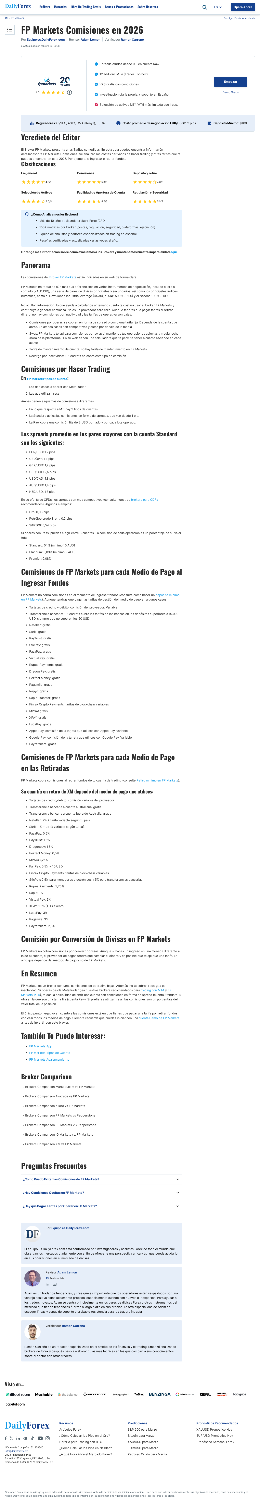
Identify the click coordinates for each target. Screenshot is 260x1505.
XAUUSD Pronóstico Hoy (214, 1429)
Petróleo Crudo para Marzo (147, 1454)
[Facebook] (6, 1438)
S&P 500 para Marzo (142, 1429)
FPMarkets (17, 18)
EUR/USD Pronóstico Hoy (214, 1436)
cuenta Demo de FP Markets (159, 1018)
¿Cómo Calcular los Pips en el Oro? (84, 1436)
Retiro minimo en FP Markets (157, 780)
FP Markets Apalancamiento (49, 1059)
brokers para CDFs (144, 500)
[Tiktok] (32, 1438)
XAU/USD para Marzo (143, 1442)
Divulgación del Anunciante (239, 18)
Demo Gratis (230, 92)
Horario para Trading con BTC (80, 1442)
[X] (11, 1438)
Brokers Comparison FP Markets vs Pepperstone (60, 1115)
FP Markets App (40, 1046)
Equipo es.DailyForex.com (70, 1228)
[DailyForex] (27, 1426)
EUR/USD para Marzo (143, 1448)
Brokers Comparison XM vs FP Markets (53, 1144)
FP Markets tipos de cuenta (47, 379)
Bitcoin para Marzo (141, 1436)
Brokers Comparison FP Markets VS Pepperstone (60, 1125)
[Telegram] (25, 1438)
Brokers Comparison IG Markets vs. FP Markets (59, 1134)
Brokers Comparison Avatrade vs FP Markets (57, 1096)
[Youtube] (40, 1438)
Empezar (230, 82)
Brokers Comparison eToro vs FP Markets (55, 1106)
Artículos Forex (70, 1429)
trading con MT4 (152, 990)
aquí (173, 252)
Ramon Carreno (73, 1326)
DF (6, 18)
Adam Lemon (67, 1272)
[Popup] (69, 92)
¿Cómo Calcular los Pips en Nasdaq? (85, 1448)
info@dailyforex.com (16, 1451)
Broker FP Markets (62, 277)
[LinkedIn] (18, 1438)
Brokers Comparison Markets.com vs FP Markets (60, 1087)
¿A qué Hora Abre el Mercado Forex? (85, 1454)
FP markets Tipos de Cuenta (49, 1053)
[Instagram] (48, 1438)
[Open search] (204, 7)
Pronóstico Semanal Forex (215, 1442)
